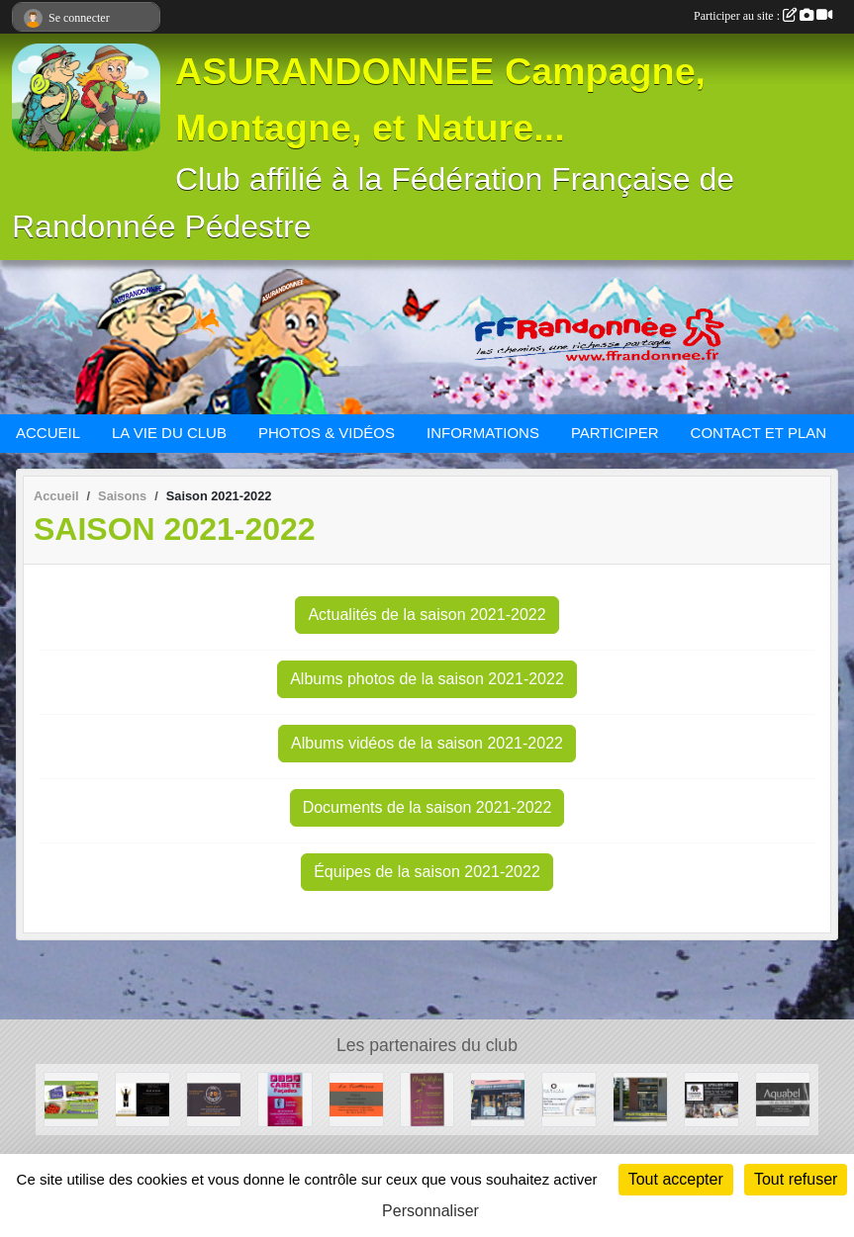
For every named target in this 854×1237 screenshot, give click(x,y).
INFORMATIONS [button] (483, 432)
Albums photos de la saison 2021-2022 (427, 678)
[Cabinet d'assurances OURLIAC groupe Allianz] (569, 1098)
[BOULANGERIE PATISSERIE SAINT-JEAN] (640, 1098)
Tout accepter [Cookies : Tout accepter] (675, 1179)
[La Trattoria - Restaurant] (356, 1098)
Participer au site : (763, 16)
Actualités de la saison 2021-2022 (426, 614)
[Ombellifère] (427, 1098)
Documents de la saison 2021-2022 (427, 807)
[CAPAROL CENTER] (711, 1098)
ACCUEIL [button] (48, 432)
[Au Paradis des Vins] (142, 1098)
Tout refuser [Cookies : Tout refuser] (795, 1179)
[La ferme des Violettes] (71, 1098)
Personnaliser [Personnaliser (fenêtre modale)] (430, 1210)
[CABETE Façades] (285, 1098)
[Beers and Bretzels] (213, 1098)
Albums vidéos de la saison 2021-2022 (427, 743)
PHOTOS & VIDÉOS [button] (326, 432)
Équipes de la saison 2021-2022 (427, 871)
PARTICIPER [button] (615, 432)
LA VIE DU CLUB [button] (169, 432)
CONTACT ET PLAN (759, 432)
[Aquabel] (782, 1098)
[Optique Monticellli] (497, 1098)
